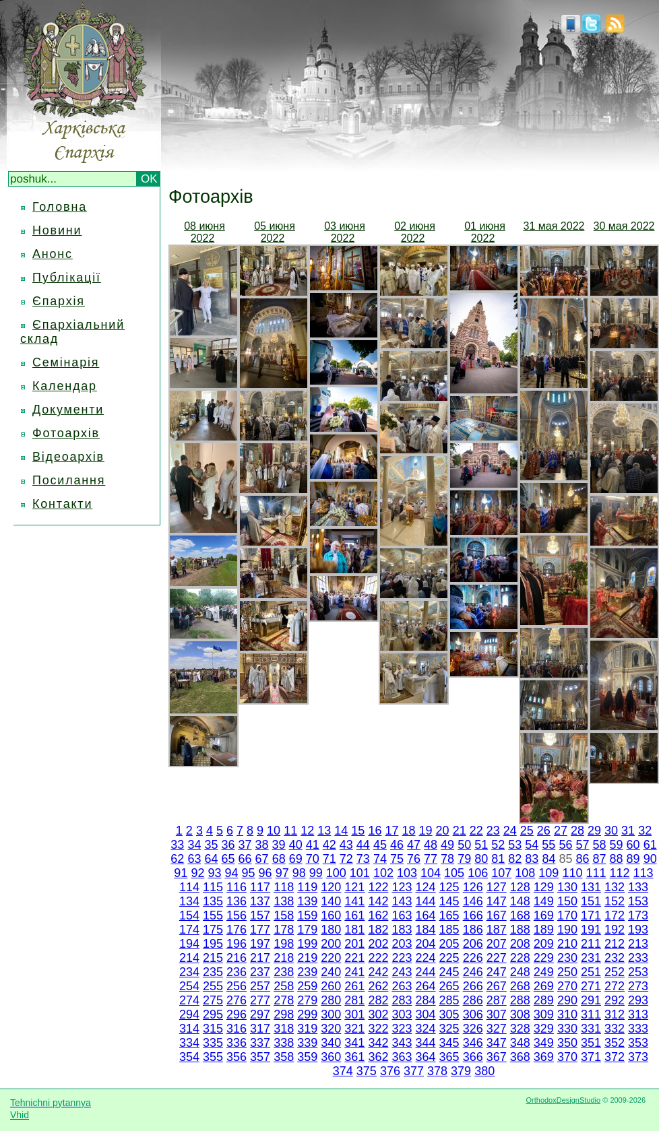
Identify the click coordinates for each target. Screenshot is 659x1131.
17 (391, 830)
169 (544, 915)
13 (324, 830)
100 (336, 873)
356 (236, 1057)
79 (464, 859)
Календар (64, 386)
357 (260, 1057)
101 (360, 873)
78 (447, 859)
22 (476, 830)
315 (213, 1028)
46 (397, 844)
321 (354, 1028)
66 (245, 859)
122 (378, 887)
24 (510, 830)
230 (567, 958)
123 (401, 887)
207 (497, 943)
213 (638, 943)
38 (262, 844)
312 (614, 1014)
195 (213, 943)
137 (260, 901)
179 (307, 929)
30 (611, 830)
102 (383, 873)
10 (273, 830)
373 (638, 1057)
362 (378, 1057)
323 (401, 1028)
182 (378, 929)
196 (236, 943)
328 (520, 1028)
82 (515, 859)
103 (407, 873)
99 (316, 873)
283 (401, 1000)
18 (408, 830)
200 (331, 943)
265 (449, 986)
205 (449, 943)
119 (307, 887)
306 (473, 1014)
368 (520, 1057)
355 (213, 1057)
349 (544, 1042)
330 (567, 1028)
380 (484, 1071)
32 (645, 830)
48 (430, 844)
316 (236, 1028)
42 (329, 844)
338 (284, 1042)
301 (354, 1014)
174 (189, 929)
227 (497, 958)
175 (213, 929)
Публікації (66, 277)
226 (473, 958)
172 (614, 915)
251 (591, 972)
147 (497, 901)
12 (307, 830)
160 (331, 915)
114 (189, 887)
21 (459, 830)
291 (591, 1000)
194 (189, 943)
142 (378, 901)
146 (473, 901)
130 (567, 887)
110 (572, 873)
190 (567, 929)
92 (197, 873)
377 (414, 1071)
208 (520, 943)
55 (548, 844)
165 (449, 915)
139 (307, 901)
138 (284, 901)
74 (380, 859)
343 (401, 1042)
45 (380, 844)
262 (378, 986)
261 (354, 986)
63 (194, 859)
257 (260, 986)
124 (426, 887)
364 (426, 1057)
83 (531, 859)
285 (449, 1000)
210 (567, 943)
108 (525, 873)
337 (260, 1042)
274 (189, 1000)
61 (650, 844)
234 (189, 972)
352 (614, 1042)
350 (567, 1042)
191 (591, 929)
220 (331, 958)
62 (177, 859)
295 (213, 1014)
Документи (68, 409)
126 (473, 887)
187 (497, 929)
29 (594, 830)
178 (284, 929)
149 (544, 901)
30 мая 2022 (624, 226)
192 (614, 929)
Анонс (52, 254)
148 (520, 901)
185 (449, 929)
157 (260, 915)
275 (213, 1000)
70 (312, 859)
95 (248, 873)
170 (567, 915)
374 (343, 1071)
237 (260, 972)
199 (307, 943)
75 (397, 859)
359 (307, 1057)
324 (426, 1028)
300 (331, 1014)
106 (478, 873)
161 (354, 915)
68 (279, 859)
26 (544, 830)
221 (354, 958)
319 (307, 1028)
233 (638, 958)
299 (307, 1014)
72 (346, 859)
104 (430, 873)
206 (473, 943)
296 (236, 1014)
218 (284, 958)
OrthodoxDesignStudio (563, 1100)
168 (520, 915)
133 (638, 887)
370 (567, 1057)
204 (426, 943)
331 (591, 1028)
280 (331, 1000)
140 (331, 901)
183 (401, 929)
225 (449, 958)
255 (213, 986)
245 (449, 972)
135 (213, 901)
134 (189, 901)
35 (211, 844)
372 (614, 1057)
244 (426, 972)
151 (591, 901)
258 (284, 986)
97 (282, 873)
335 (213, 1042)
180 (331, 929)
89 (633, 859)
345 (449, 1042)
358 (284, 1057)
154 (189, 915)
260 (331, 986)
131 (591, 887)
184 (426, 929)
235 (213, 972)
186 (473, 929)
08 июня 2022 (204, 232)
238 (284, 972)
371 (591, 1057)
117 (260, 887)
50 (464, 844)
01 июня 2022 (484, 232)
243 (401, 972)
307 (497, 1014)
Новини (57, 230)
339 (307, 1042)
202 (378, 943)
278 (284, 1000)
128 (520, 887)
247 (497, 972)
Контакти (62, 504)
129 (544, 887)
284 (426, 1000)
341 (354, 1042)
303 (401, 1014)
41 (312, 844)
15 (358, 830)
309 (544, 1014)
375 (366, 1071)
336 (236, 1042)
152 (614, 901)
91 (180, 873)
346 (473, 1042)
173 (638, 915)
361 (354, 1057)
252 (614, 972)
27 (560, 830)
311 (591, 1014)
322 (378, 1028)
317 (260, 1028)
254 (189, 986)
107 (501, 873)
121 (354, 887)
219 (307, 958)
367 (497, 1057)
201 (354, 943)
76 (413, 859)
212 (614, 943)
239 (307, 972)
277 (260, 1000)
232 (614, 958)
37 (245, 844)
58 (599, 844)
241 (354, 972)
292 (614, 1000)
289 (544, 1000)
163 (401, 915)
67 (262, 859)
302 (378, 1014)
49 (447, 844)
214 (189, 958)
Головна (59, 207)
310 (567, 1014)
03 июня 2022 (344, 232)
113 (643, 873)
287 (497, 1000)
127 (497, 887)
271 (591, 986)
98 (299, 873)
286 (473, 1000)
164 (426, 915)
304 (426, 1014)
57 (582, 844)
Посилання (68, 480)
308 (520, 1014)
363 (401, 1057)
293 (638, 1000)
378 (437, 1071)
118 (284, 887)
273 (638, 986)
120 (331, 887)
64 (211, 859)
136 (236, 901)
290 (567, 1000)
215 (213, 958)
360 (331, 1057)
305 (449, 1014)
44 (363, 844)
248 (520, 972)
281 (354, 1000)
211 (591, 943)
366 (473, 1057)
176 (236, 929)
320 (331, 1028)
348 (520, 1042)
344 (426, 1042)
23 (493, 830)
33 (177, 844)
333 (638, 1028)
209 (544, 943)
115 (213, 887)
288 (520, 1000)
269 (544, 986)
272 (614, 986)
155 (213, 915)
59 (616, 844)
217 (260, 958)
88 (616, 859)
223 (401, 958)
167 (497, 915)
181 (354, 929)
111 (596, 873)
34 (194, 844)
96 (265, 873)
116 (236, 887)
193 (638, 929)
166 (473, 915)
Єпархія (58, 301)
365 (449, 1057)
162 (378, 915)
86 (582, 859)
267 (497, 986)
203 (401, 943)
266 (473, 986)
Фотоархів (66, 433)
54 (531, 844)
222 (378, 958)
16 (374, 830)
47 (413, 844)
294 (189, 1014)
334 (189, 1042)
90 (650, 859)
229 (544, 958)
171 (591, 915)
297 (260, 1014)
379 (461, 1071)
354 (189, 1057)
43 (346, 844)
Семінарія (65, 362)
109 (548, 873)
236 (236, 972)
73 (363, 859)
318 (284, 1028)
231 (591, 958)
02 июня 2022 (414, 232)
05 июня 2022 (274, 232)
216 (236, 958)
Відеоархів (68, 456)
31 (628, 830)
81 (498, 859)
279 (307, 1000)
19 (426, 830)
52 (498, 844)
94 (232, 873)
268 (520, 986)
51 (481, 844)
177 (260, 929)
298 (284, 1014)
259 (307, 986)
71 (329, 859)
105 (454, 873)
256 (236, 986)
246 (473, 972)
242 (378, 972)
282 (378, 1000)
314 (189, 1028)
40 (296, 844)
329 (544, 1028)
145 (449, 901)
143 (401, 901)
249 (544, 972)
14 (341, 830)
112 (620, 873)
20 (442, 830)
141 (354, 901)
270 (567, 986)
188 (520, 929)
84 (548, 859)
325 (449, 1028)
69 (296, 859)
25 (527, 830)
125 (449, 887)
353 (638, 1042)
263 (401, 986)
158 (284, 915)
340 (331, 1042)
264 (426, 986)
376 (390, 1071)
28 (577, 830)
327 (497, 1028)
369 (544, 1057)
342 (378, 1042)
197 (260, 943)
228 (520, 958)
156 (236, 915)
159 (307, 915)
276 (236, 1000)
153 (638, 901)
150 (567, 901)
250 (567, 972)
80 (481, 859)
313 (638, 1014)
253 (638, 972)
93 (214, 873)
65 (227, 859)
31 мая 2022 (554, 226)
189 (544, 929)
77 (430, 859)
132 (614, 887)
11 (290, 830)
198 (284, 943)
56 (565, 844)
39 (279, 844)
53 (515, 844)
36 (227, 844)
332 (614, 1028)
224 (426, 958)
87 (599, 859)
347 (497, 1042)
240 (331, 972)
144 (426, 901)
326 (473, 1028)
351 (591, 1042)
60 (633, 844)
